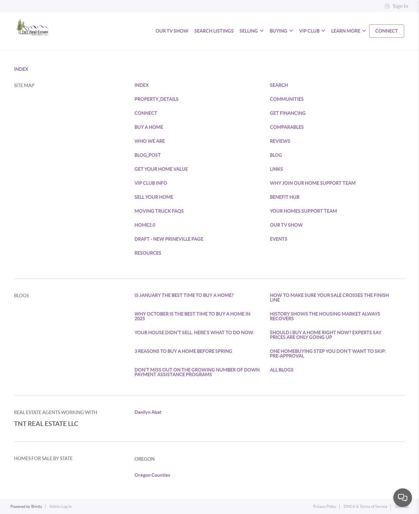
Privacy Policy (324, 506)
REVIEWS (280, 141)
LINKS (276, 169)
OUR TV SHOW (286, 225)
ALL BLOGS (282, 369)
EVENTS (278, 239)
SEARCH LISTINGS (214, 31)
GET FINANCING (288, 113)
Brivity (36, 506)
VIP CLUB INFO (151, 183)
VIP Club (312, 31)
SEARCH (279, 85)
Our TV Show (172, 31)
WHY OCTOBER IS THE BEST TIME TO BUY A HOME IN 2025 (192, 316)
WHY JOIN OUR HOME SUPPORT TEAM (313, 183)
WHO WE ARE (150, 141)
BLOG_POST (148, 155)
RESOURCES (148, 253)
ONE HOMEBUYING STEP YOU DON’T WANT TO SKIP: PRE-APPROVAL (328, 353)
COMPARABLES (287, 127)
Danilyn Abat (148, 412)
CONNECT (386, 31)
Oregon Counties (152, 475)
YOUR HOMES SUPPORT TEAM (303, 211)
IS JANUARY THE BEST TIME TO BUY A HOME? (184, 295)
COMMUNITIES (287, 99)
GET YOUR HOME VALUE (161, 169)
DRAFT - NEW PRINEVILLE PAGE (169, 239)
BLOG (276, 155)
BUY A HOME (149, 127)
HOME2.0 (145, 225)
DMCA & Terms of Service (365, 506)
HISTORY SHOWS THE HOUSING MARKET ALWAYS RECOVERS (325, 316)
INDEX (21, 69)
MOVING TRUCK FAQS (159, 211)
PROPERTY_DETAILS (157, 99)
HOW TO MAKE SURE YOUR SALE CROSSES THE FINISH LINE (329, 297)
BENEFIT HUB (284, 197)
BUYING (281, 31)
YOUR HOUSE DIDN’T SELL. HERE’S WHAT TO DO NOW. (194, 332)
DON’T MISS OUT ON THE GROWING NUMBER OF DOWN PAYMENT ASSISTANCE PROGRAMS (197, 372)
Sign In (396, 6)
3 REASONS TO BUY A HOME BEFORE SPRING (183, 351)
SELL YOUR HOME (154, 197)
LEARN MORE (348, 31)
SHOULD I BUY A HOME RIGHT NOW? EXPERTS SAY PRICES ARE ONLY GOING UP (325, 334)
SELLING (252, 31)
